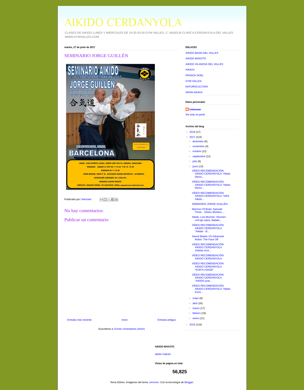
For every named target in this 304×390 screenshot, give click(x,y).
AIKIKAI (190, 69)
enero (196, 318)
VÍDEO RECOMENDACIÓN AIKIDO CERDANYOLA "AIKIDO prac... (208, 277)
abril (195, 303)
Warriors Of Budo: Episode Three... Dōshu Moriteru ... (208, 211)
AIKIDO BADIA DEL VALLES (202, 52)
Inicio (124, 319)
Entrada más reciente (79, 319)
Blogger (188, 382)
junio (195, 166)
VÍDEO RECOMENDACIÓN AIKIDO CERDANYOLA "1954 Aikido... (210, 196)
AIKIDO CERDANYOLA (123, 22)
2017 (193, 137)
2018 (193, 131)
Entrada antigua (167, 319)
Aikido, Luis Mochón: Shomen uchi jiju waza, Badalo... (209, 218)
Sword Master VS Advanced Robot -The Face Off (208, 238)
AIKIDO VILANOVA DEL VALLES (204, 64)
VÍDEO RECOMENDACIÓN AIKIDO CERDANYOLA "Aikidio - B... (208, 228)
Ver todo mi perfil (195, 114)
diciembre (198, 141)
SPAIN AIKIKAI (194, 92)
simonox (154, 382)
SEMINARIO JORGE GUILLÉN (210, 203)
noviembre (198, 146)
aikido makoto (163, 354)
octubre (197, 151)
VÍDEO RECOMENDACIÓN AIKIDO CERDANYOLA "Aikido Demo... (211, 173)
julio (195, 161)
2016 (193, 324)
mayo (195, 298)
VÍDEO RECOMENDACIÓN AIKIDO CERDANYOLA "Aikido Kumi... (211, 288)
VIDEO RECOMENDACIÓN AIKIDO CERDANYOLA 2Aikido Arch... (208, 247)
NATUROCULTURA (197, 86)
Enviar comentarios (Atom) (129, 328)
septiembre (199, 156)
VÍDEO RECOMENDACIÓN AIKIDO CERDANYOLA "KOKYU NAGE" (208, 266)
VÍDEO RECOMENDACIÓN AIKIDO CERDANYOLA (208, 257)
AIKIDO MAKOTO (196, 58)
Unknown (195, 109)
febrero (196, 313)
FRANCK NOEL (195, 75)
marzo (196, 308)
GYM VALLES (194, 81)
